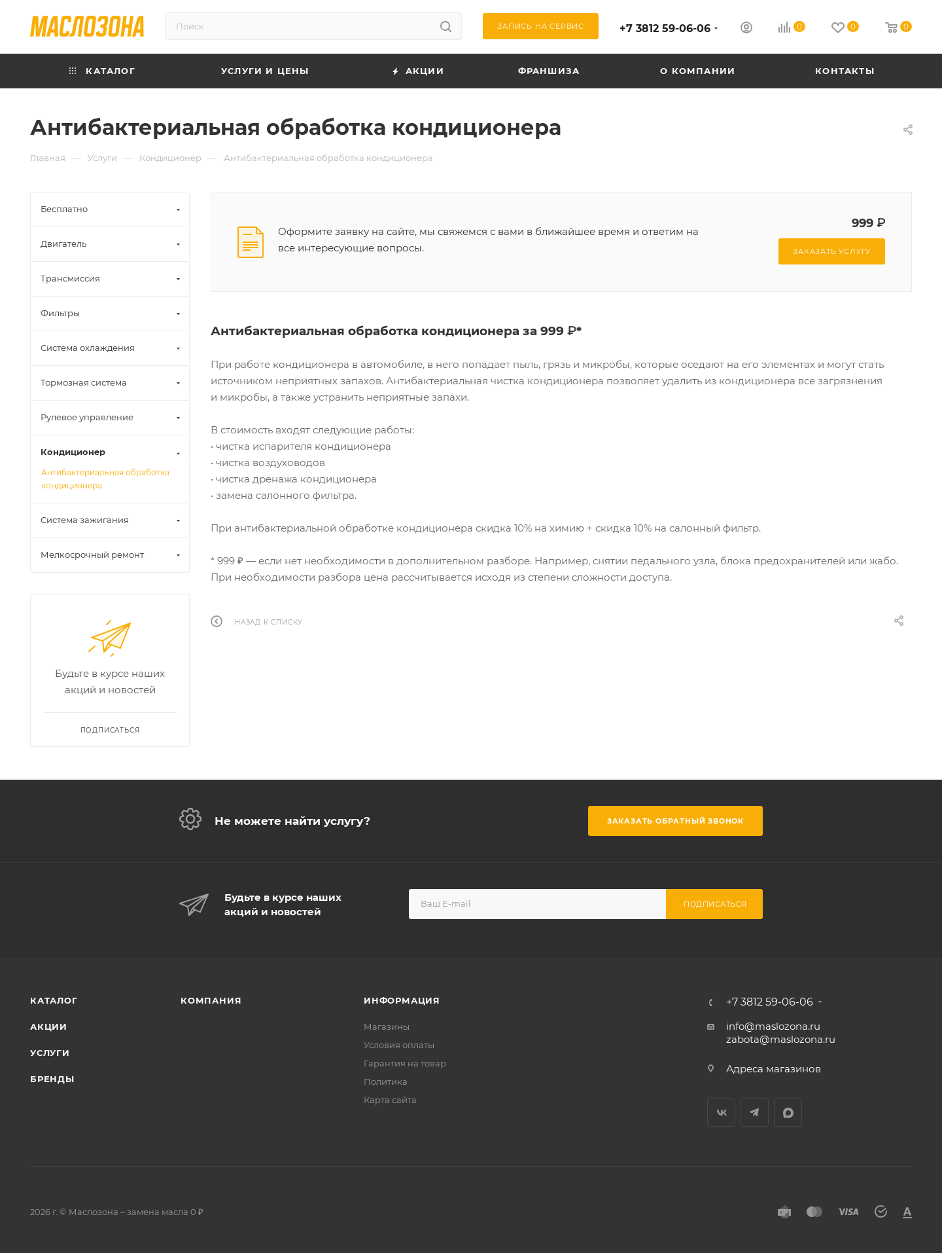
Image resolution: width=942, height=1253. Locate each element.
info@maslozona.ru (773, 1026)
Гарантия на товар (405, 1063)
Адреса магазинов (773, 1068)
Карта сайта (390, 1100)
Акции (48, 1026)
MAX (788, 1113)
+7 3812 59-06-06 (664, 28)
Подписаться (715, 904)
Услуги (50, 1052)
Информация (402, 1000)
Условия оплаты (399, 1045)
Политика (386, 1081)
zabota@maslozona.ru (780, 1039)
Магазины (387, 1026)
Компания (211, 1000)
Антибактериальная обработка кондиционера (105, 478)
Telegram (755, 1113)
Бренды (52, 1079)
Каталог (54, 1000)
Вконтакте (721, 1113)
